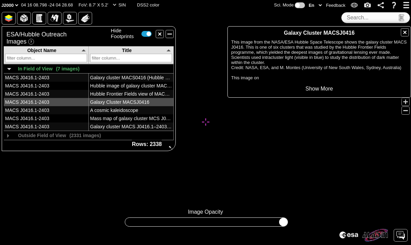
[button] (47, 5)
